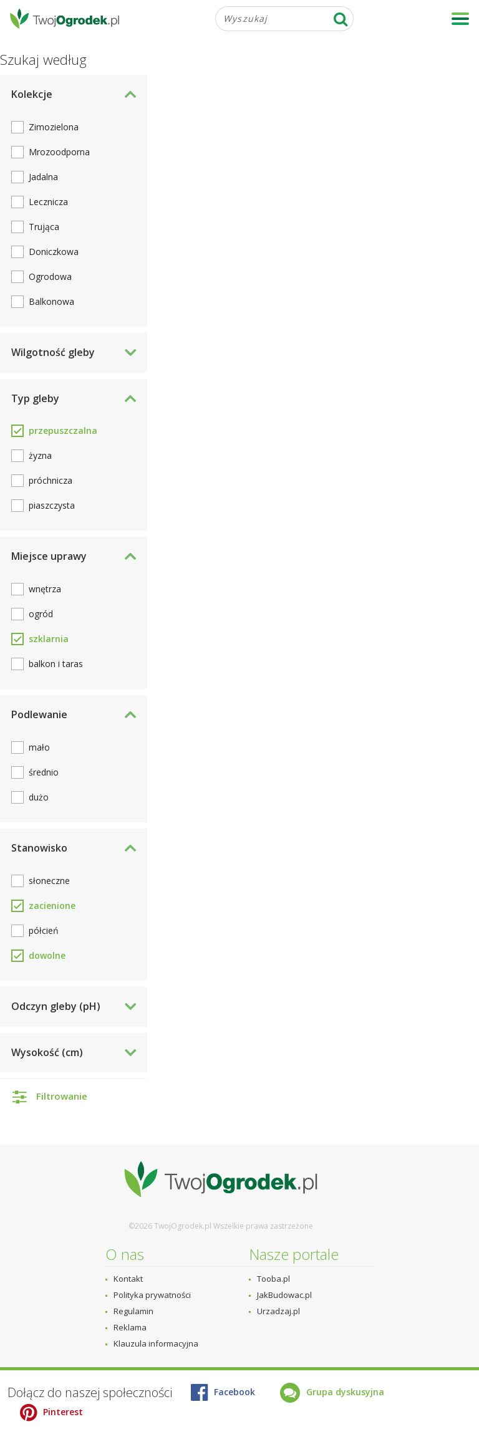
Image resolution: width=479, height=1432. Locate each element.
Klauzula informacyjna (156, 1343)
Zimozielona (54, 127)
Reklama (130, 1327)
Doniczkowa (54, 251)
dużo (39, 797)
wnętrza (45, 589)
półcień (44, 930)
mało (39, 747)
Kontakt (128, 1278)
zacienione (52, 905)
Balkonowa (51, 301)
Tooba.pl (273, 1278)
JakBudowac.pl (284, 1294)
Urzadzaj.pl (278, 1311)
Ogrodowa (50, 276)
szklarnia (49, 639)
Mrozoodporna (59, 152)
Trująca (44, 227)
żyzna (40, 455)
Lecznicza (48, 202)
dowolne (47, 955)
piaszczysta (52, 505)
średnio (44, 772)
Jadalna (43, 177)
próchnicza (50, 480)
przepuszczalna (63, 430)
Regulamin (133, 1311)
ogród (41, 614)
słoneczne (49, 881)
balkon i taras (56, 664)
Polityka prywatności (152, 1294)
